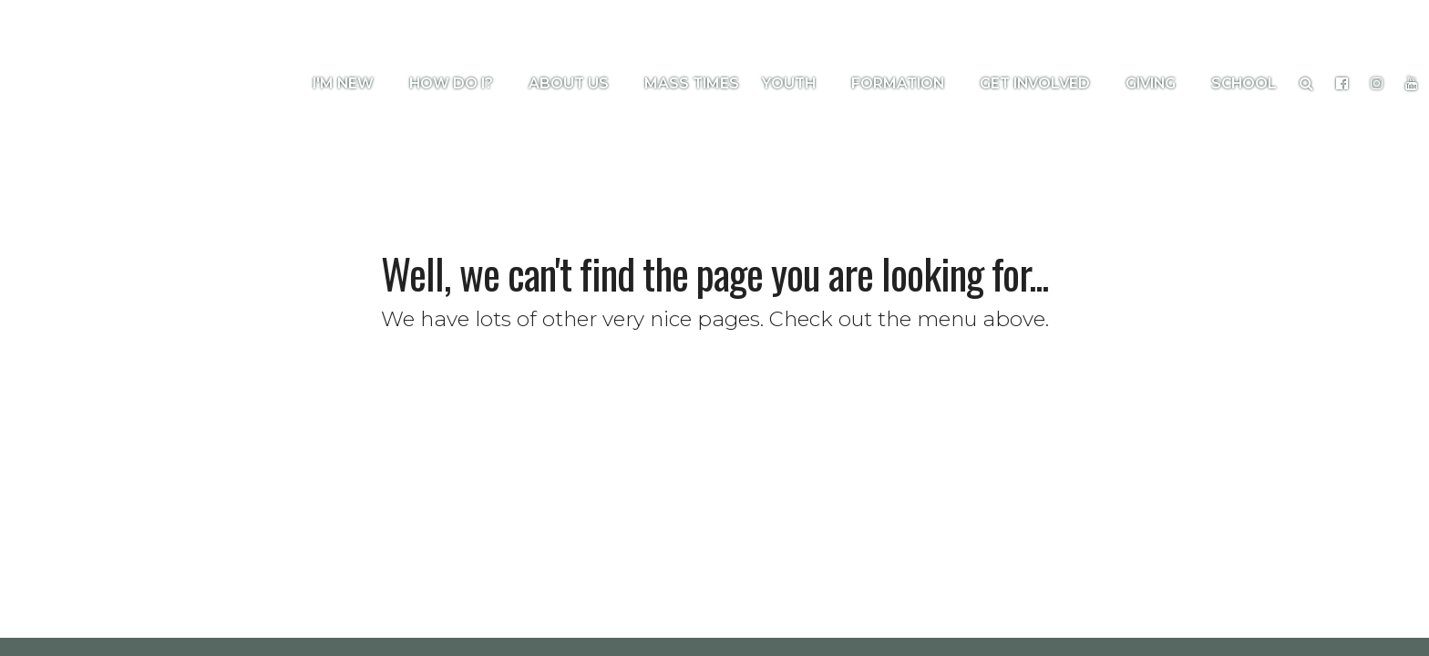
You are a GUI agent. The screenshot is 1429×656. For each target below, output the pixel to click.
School (1244, 83)
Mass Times (691, 83)
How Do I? (457, 83)
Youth (795, 83)
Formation (904, 83)
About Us (575, 83)
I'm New (349, 83)
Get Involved (1041, 83)
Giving (1157, 83)
